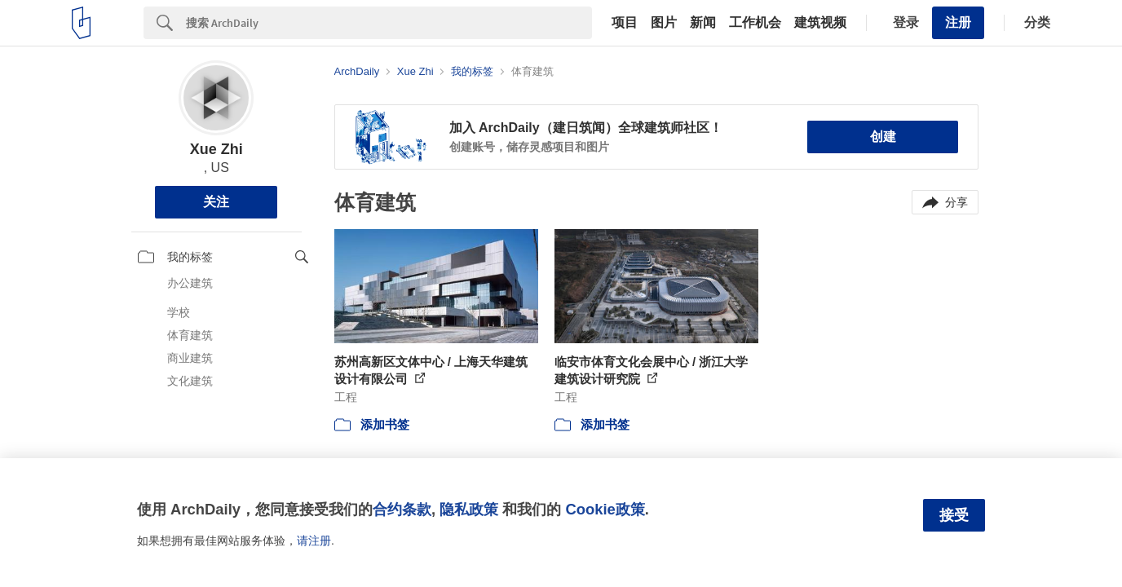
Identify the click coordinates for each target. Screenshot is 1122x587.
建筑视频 (820, 22)
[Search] (389, 23)
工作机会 (755, 22)
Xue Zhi (216, 149)
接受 (954, 515)
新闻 (703, 22)
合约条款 (402, 509)
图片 (664, 22)
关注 (216, 202)
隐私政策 (469, 509)
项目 (625, 22)
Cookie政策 (604, 509)
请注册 (314, 540)
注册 (958, 22)
